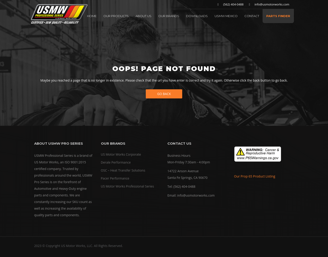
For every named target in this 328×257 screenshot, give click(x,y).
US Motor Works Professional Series (127, 186)
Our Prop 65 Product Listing (254, 176)
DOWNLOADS (197, 16)
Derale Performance (116, 162)
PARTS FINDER (278, 16)
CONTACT (251, 16)
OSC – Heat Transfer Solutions (123, 170)
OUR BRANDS (168, 16)
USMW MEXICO (226, 16)
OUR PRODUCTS (116, 16)
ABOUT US (143, 16)
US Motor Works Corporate (121, 154)
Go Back (164, 94)
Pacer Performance (115, 178)
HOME (92, 16)
